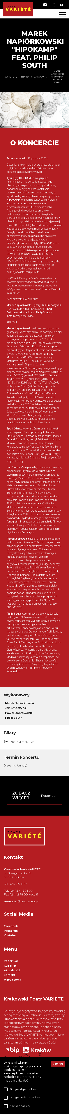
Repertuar (11, 961)
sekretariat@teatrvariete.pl (21, 901)
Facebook (11, 926)
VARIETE (9, 76)
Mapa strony (12, 979)
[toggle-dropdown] (54, 5)
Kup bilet (10, 965)
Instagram (11, 930)
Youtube (10, 935)
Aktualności (12, 970)
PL (62, 5)
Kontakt (9, 975)
